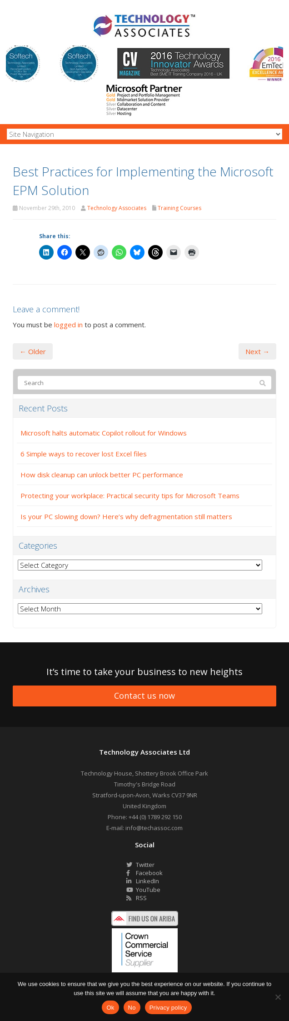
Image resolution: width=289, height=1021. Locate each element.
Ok (110, 1007)
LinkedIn (142, 881)
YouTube (143, 890)
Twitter (140, 865)
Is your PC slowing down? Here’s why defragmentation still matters (126, 516)
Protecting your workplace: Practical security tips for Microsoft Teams (129, 495)
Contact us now (144, 695)
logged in (68, 324)
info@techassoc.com (154, 828)
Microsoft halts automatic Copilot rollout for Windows (103, 432)
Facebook (144, 873)
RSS (136, 898)
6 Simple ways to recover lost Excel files (83, 453)
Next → (257, 351)
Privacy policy (168, 1007)
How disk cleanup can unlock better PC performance (101, 474)
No (132, 1007)
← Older (33, 351)
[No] (277, 996)
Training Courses (179, 208)
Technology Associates (116, 208)
